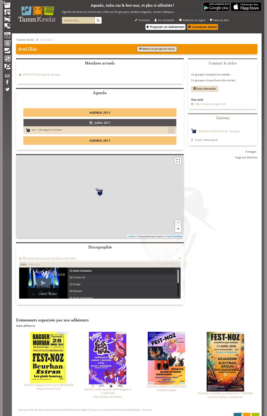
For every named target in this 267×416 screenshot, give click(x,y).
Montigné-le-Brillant (50, 129)
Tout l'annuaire (204, 140)
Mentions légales (79, 409)
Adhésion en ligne (192, 20)
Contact (47, 409)
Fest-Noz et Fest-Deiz (212, 131)
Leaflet (131, 236)
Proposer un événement (103, 409)
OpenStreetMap (174, 236)
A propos (23, 409)
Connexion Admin (202, 27)
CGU (66, 409)
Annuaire (46, 40)
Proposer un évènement (165, 27)
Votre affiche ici (25, 326)
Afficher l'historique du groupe (41, 74)
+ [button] (178, 223)
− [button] (178, 229)
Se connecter (164, 20)
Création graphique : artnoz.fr (135, 409)
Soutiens (58, 409)
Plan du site (35, 409)
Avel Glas (34, 264)
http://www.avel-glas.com (210, 104)
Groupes (234, 131)
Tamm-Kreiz (25, 40)
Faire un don (219, 20)
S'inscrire (142, 20)
